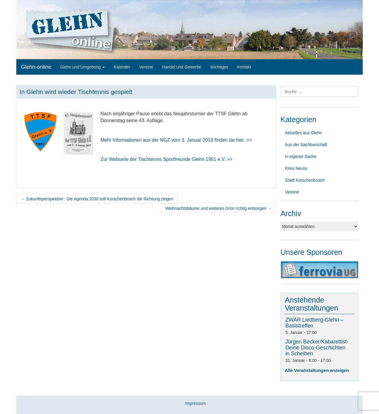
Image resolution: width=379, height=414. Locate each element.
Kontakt (244, 67)
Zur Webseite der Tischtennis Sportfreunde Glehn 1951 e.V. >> (166, 159)
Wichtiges (219, 67)
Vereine (146, 67)
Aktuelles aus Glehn (303, 132)
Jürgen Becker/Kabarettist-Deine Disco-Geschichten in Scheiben (317, 348)
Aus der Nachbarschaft (306, 144)
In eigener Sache (301, 156)
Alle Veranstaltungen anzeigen (317, 370)
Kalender (122, 67)
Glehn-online (36, 67)
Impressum (195, 403)
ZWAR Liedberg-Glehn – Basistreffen (314, 323)
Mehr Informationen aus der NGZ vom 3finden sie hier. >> (176, 140)
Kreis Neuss (296, 168)
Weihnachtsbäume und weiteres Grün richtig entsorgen (218, 208)
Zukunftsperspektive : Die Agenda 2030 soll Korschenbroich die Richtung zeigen (97, 198)
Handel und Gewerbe (181, 67)
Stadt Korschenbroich (305, 180)
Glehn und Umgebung (82, 67)
